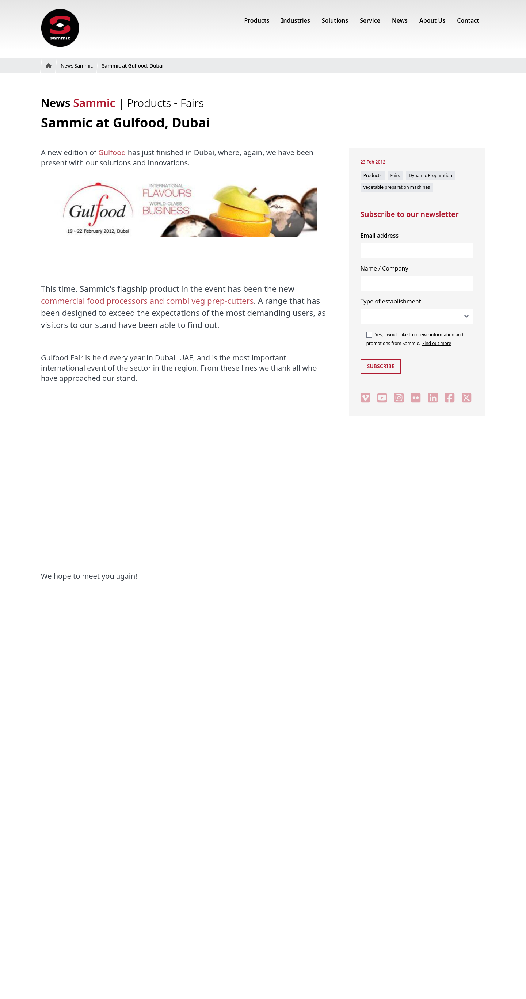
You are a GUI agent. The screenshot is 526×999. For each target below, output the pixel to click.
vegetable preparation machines (396, 187)
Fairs (192, 102)
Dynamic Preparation (430, 175)
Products (150, 102)
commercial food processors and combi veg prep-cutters (147, 300)
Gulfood (112, 152)
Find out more (436, 343)
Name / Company (384, 268)
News (78, 102)
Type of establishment (391, 301)
